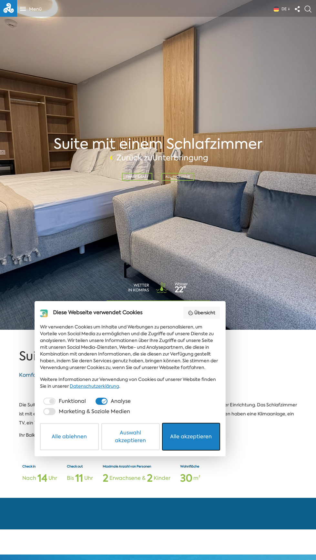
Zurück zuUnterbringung (158, 157)
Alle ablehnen (84, 538)
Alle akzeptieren (232, 538)
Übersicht (249, 435)
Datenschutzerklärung (73, 502)
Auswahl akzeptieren (158, 538)
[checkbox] (72, 517)
